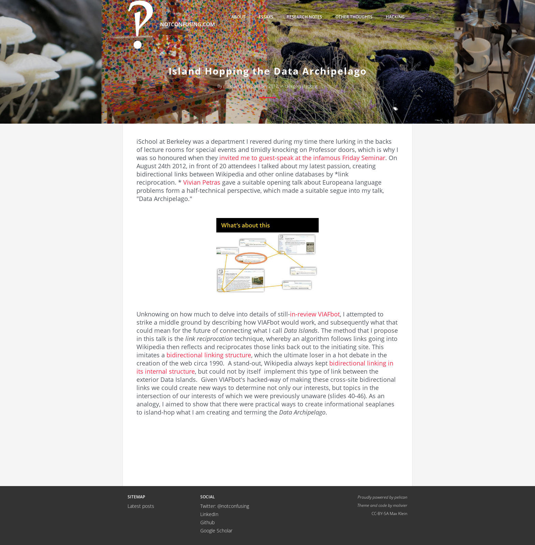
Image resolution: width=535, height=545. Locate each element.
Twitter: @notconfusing (224, 506)
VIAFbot (329, 314)
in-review (303, 314)
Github (207, 522)
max (227, 86)
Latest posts (141, 506)
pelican (400, 497)
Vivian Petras (201, 182)
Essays (266, 17)
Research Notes (304, 17)
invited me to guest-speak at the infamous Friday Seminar (302, 158)
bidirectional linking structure (209, 355)
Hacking (395, 17)
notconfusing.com (171, 24)
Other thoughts (354, 17)
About (238, 17)
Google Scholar (216, 530)
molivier (400, 505)
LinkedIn (209, 514)
